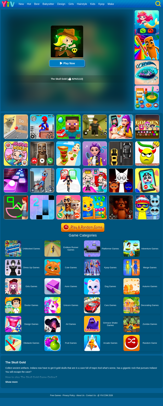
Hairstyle (82, 4)
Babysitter (48, 4)
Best (36, 4)
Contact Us (91, 395)
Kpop (101, 4)
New (21, 4)
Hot (29, 4)
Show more (11, 382)
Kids (92, 4)
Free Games (55, 395)
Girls (71, 4)
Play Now (67, 63)
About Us (80, 395)
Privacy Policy (69, 395)
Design (61, 4)
